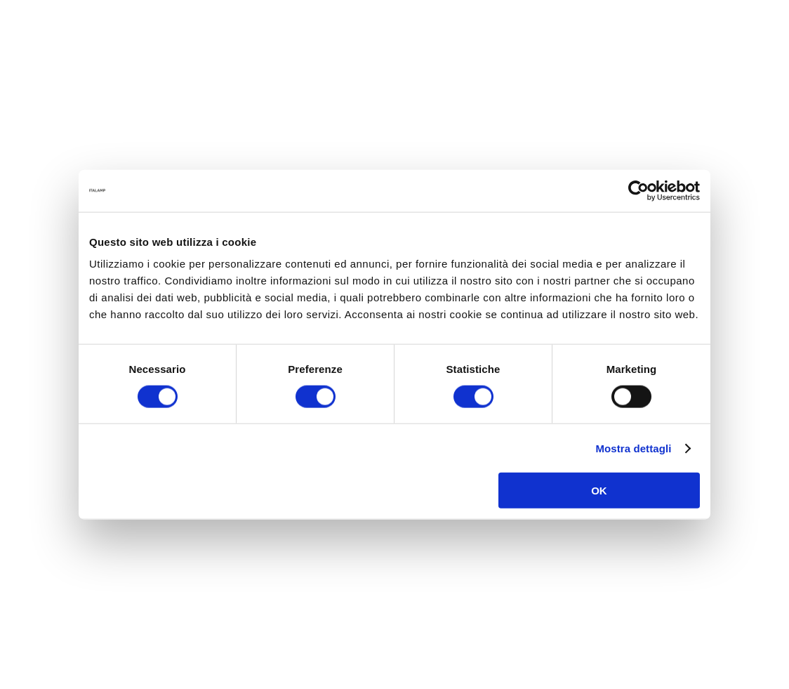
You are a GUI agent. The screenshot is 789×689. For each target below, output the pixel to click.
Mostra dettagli (633, 448)
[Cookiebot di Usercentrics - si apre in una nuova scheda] (638, 190)
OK (599, 491)
